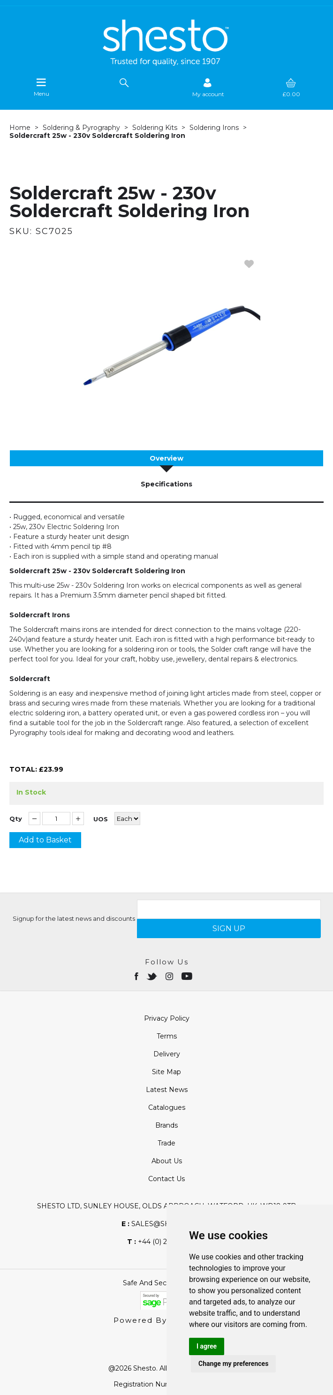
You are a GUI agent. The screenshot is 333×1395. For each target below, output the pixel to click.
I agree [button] (207, 1346)
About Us (166, 1161)
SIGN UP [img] (228, 928)
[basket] (291, 87)
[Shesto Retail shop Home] (166, 63)
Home (19, 127)
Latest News (167, 1089)
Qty (15, 819)
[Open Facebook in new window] (137, 975)
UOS (100, 819)
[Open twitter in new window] (152, 975)
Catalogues (166, 1107)
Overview (166, 458)
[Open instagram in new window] (170, 975)
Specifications (166, 484)
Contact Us (166, 1179)
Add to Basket (45, 839)
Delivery (166, 1054)
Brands (166, 1125)
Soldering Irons (214, 127)
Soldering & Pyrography (81, 127)
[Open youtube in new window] (188, 975)
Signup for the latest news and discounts (74, 918)
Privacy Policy (166, 1018)
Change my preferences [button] (233, 1363)
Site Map (166, 1072)
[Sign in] (208, 87)
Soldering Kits (154, 127)
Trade (166, 1143)
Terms (167, 1036)
